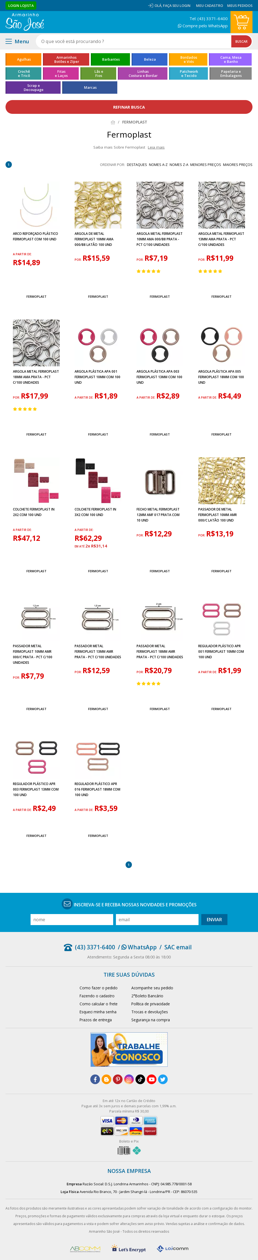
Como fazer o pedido (99, 987)
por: (79, 260)
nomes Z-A (179, 164)
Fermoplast (36, 296)
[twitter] (163, 1079)
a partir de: (22, 254)
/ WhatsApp (137, 947)
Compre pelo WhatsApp (203, 25)
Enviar (214, 920)
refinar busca (129, 107)
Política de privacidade (150, 1003)
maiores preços (237, 164)
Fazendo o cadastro (97, 995)
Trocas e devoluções (149, 1011)
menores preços (205, 164)
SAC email (178, 947)
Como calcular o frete (99, 1003)
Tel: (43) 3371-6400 (208, 18)
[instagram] (129, 1079)
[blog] (106, 1079)
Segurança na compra (150, 1019)
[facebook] (95, 1079)
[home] (25, 22)
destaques (137, 164)
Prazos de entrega (96, 1019)
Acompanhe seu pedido (152, 987)
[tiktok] (140, 1079)
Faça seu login (177, 5)
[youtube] (151, 1079)
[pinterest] (118, 1079)
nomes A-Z (158, 164)
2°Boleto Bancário (147, 995)
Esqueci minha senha (98, 1011)
